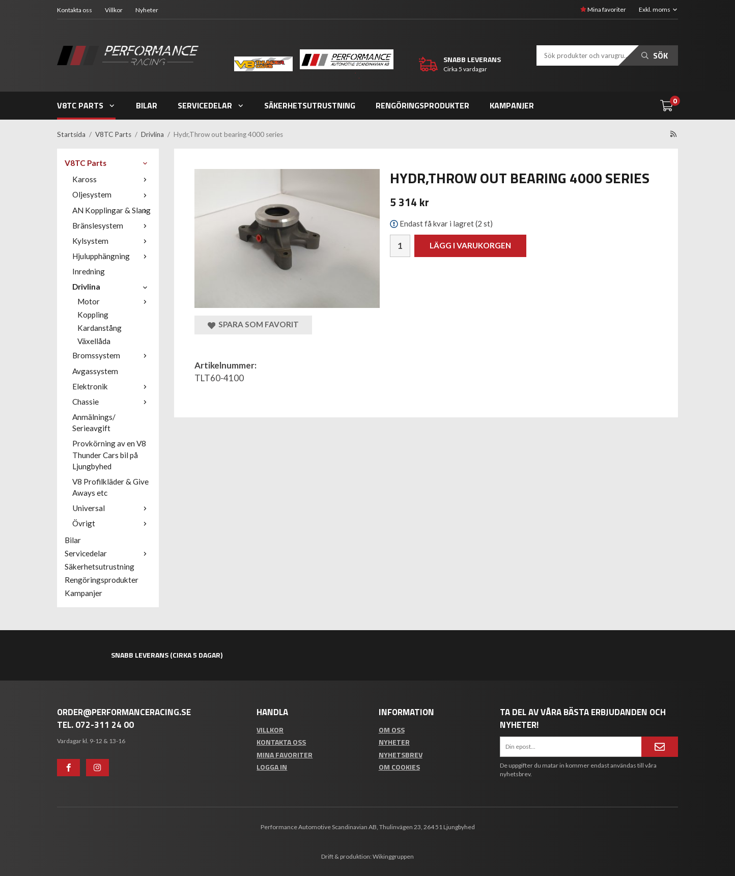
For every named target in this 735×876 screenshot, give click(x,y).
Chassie (111, 401)
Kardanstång (99, 327)
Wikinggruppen (393, 856)
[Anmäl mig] (659, 747)
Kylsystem (111, 240)
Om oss (392, 729)
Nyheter (146, 10)
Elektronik (111, 386)
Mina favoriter (603, 9)
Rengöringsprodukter (422, 105)
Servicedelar (211, 105)
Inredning (88, 271)
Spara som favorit (253, 324)
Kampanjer (512, 105)
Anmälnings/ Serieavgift (94, 422)
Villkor (114, 10)
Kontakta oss (74, 10)
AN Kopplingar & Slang (111, 210)
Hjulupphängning (111, 256)
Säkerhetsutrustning (309, 105)
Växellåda (93, 341)
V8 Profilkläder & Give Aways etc (110, 487)
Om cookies (399, 766)
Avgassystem (95, 371)
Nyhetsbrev (400, 754)
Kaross (111, 179)
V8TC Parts (86, 105)
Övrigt (111, 523)
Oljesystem (111, 194)
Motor (114, 301)
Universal (111, 508)
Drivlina (111, 286)
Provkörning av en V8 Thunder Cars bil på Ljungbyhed (109, 454)
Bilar (146, 105)
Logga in (272, 766)
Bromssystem (111, 355)
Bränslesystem (111, 225)
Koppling (92, 314)
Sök (654, 55)
